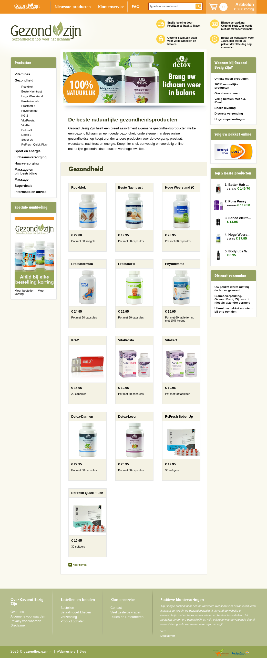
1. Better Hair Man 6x (238, 185)
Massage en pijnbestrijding (26, 171)
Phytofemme (29, 110)
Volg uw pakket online (232, 134)
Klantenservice (111, 6)
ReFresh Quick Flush (34, 144)
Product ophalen (72, 621)
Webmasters (66, 651)
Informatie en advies (30, 192)
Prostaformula (30, 101)
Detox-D (26, 130)
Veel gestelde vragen (125, 612)
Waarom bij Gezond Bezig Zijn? (230, 65)
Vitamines (22, 74)
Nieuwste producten (73, 6)
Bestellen (67, 608)
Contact (116, 608)
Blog (83, 651)
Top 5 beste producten (232, 173)
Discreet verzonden (230, 275)
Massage (21, 179)
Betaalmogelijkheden (75, 612)
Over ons (17, 612)
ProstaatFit (28, 105)
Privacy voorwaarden (26, 621)
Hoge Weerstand (32, 96)
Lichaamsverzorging (31, 157)
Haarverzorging (27, 163)
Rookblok (27, 86)
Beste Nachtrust (31, 91)
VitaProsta (28, 120)
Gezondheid (24, 80)
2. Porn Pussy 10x (238, 201)
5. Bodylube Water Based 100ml (238, 251)
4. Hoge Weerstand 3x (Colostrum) (238, 235)
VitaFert (26, 125)
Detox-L (26, 134)
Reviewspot (240, 653)
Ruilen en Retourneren (126, 617)
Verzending (68, 617)
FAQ (136, 6)
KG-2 (24, 115)
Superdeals (23, 186)
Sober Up (27, 139)
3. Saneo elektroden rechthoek (238, 218)
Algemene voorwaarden (28, 616)
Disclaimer (18, 625)
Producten (23, 62)
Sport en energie (27, 151)
